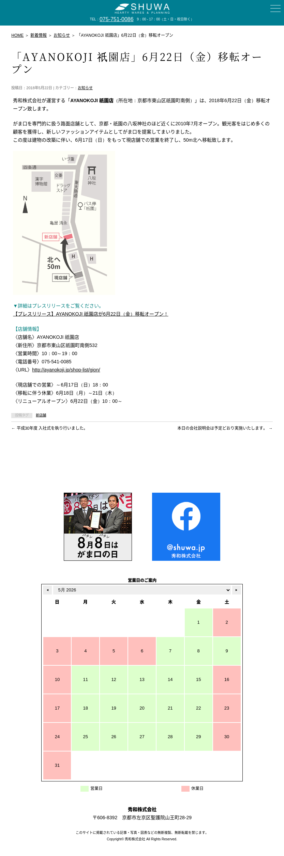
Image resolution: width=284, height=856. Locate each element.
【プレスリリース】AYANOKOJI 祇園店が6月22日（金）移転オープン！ (90, 314)
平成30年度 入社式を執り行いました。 (49, 428)
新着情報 (38, 35)
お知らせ (85, 88)
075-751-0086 (117, 19)
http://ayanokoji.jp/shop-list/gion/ (66, 369)
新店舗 (41, 415)
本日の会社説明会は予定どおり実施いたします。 (224, 428)
